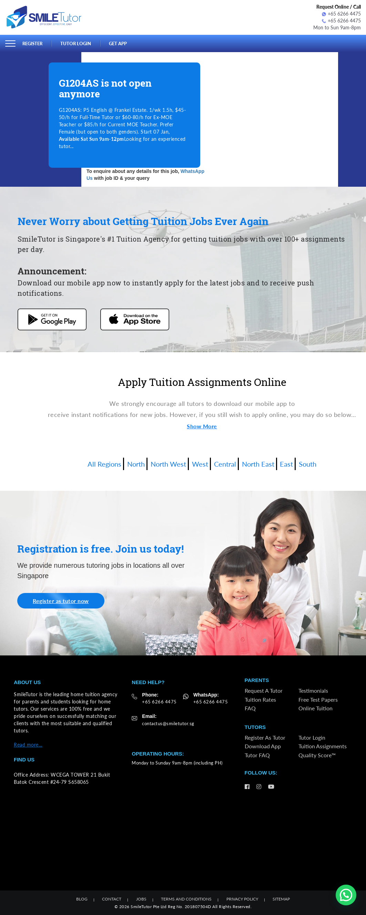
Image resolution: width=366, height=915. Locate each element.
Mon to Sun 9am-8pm (337, 27)
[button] (346, 895)
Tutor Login (75, 43)
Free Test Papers (318, 699)
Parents (257, 680)
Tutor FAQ (257, 755)
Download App (263, 746)
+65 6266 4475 (341, 14)
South (307, 464)
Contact (111, 899)
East (286, 464)
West (200, 464)
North (136, 464)
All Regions (104, 464)
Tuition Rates (260, 699)
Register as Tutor (265, 737)
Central (225, 464)
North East (258, 464)
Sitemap (281, 899)
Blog (82, 899)
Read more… (28, 745)
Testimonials (313, 690)
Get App (118, 43)
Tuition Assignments (322, 746)
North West (168, 464)
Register (32, 43)
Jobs (141, 899)
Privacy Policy (242, 899)
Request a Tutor (264, 690)
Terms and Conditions (186, 899)
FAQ (250, 708)
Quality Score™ (317, 755)
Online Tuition (315, 708)
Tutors (255, 727)
